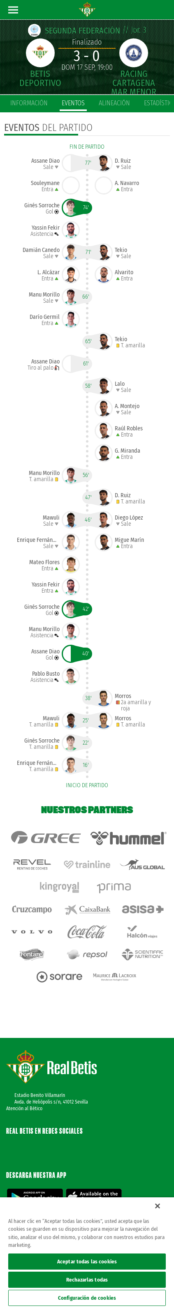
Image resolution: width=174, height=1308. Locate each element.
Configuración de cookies (87, 1298)
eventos (73, 103)
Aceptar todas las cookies (87, 1261)
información (29, 103)
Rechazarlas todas (87, 1280)
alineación (114, 103)
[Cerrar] (157, 1206)
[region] (87, 1252)
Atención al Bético (24, 1108)
